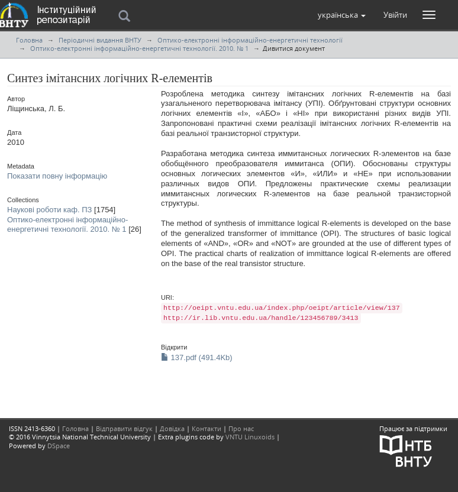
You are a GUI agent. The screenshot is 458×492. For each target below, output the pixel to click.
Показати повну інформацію (57, 175)
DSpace (58, 445)
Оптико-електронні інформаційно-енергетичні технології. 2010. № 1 (139, 48)
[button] (342, 15)
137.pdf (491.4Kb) (197, 357)
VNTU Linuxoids (250, 436)
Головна (29, 39)
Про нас (241, 428)
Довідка (172, 428)
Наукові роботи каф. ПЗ (49, 209)
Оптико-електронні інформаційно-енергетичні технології (250, 39)
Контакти (206, 428)
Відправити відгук (124, 428)
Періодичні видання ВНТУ (100, 39)
